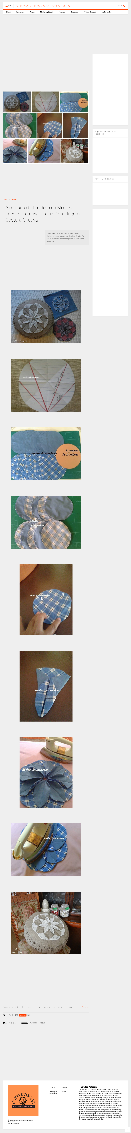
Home (5, 200)
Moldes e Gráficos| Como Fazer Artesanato (44, 6)
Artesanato (21, 12)
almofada (14, 200)
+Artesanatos (107, 12)
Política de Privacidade (53, 1092)
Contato (64, 1087)
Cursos (32, 12)
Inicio (9, 12)
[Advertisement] (65, 34)
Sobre (64, 1091)
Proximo (85, 1007)
